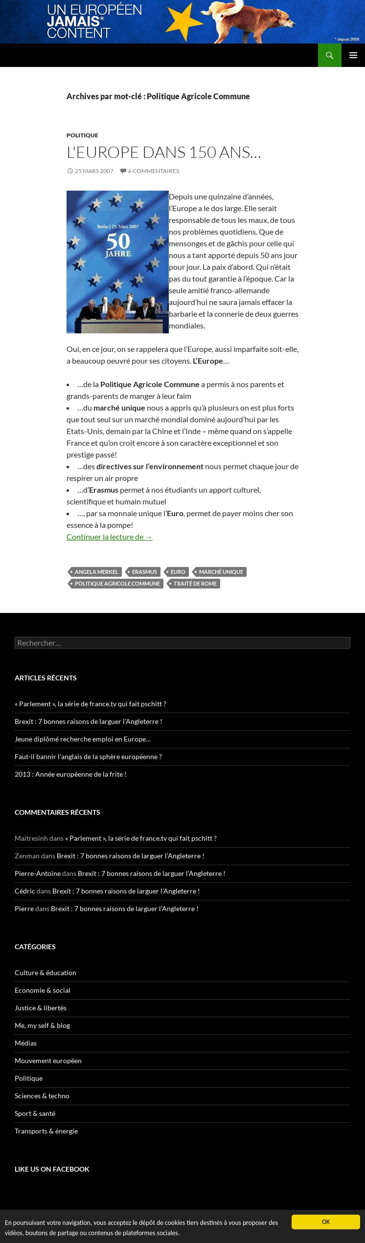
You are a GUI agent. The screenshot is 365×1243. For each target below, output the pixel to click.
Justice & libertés (41, 1007)
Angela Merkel (96, 571)
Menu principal (353, 55)
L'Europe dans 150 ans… (164, 152)
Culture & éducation (45, 972)
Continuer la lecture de (110, 536)
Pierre (24, 908)
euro (178, 571)
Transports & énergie (46, 1131)
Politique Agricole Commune (117, 583)
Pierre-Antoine (38, 873)
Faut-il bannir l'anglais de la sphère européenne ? (88, 756)
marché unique (221, 571)
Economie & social (42, 990)
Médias (26, 1043)
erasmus (144, 571)
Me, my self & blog (42, 1025)
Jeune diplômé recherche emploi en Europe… (83, 739)
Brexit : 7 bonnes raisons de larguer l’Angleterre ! (88, 721)
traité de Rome (195, 583)
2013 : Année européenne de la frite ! (71, 774)
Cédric (25, 891)
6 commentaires (153, 170)
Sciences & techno (42, 1095)
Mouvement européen (48, 1060)
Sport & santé (35, 1113)
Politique (82, 135)
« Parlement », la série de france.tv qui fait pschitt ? (90, 703)
